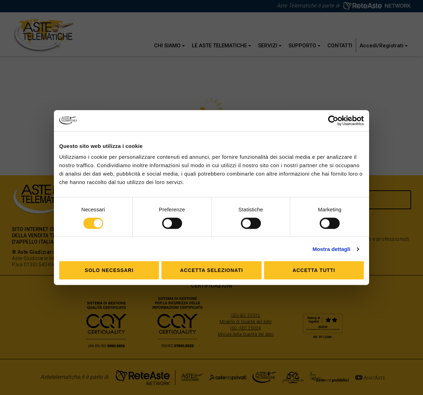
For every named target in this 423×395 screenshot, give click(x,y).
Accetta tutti (313, 270)
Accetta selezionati (211, 270)
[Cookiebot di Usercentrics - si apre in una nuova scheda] (333, 120)
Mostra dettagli (331, 249)
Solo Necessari (109, 270)
